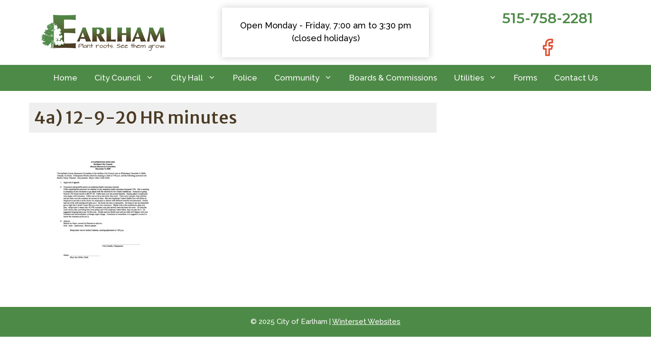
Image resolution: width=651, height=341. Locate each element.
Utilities (479, 78)
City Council (128, 78)
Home (65, 77)
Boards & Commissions (393, 77)
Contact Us (576, 77)
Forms (525, 77)
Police (245, 77)
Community (307, 78)
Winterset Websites (366, 321)
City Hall (197, 78)
